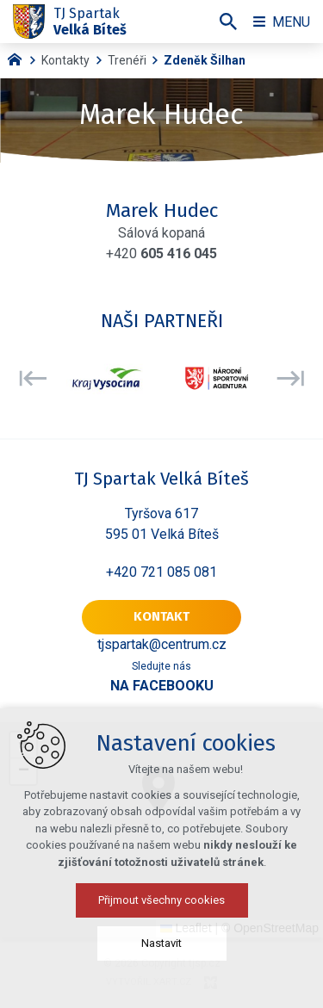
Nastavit (161, 943)
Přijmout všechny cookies (161, 900)
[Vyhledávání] (228, 21)
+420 (161, 253)
